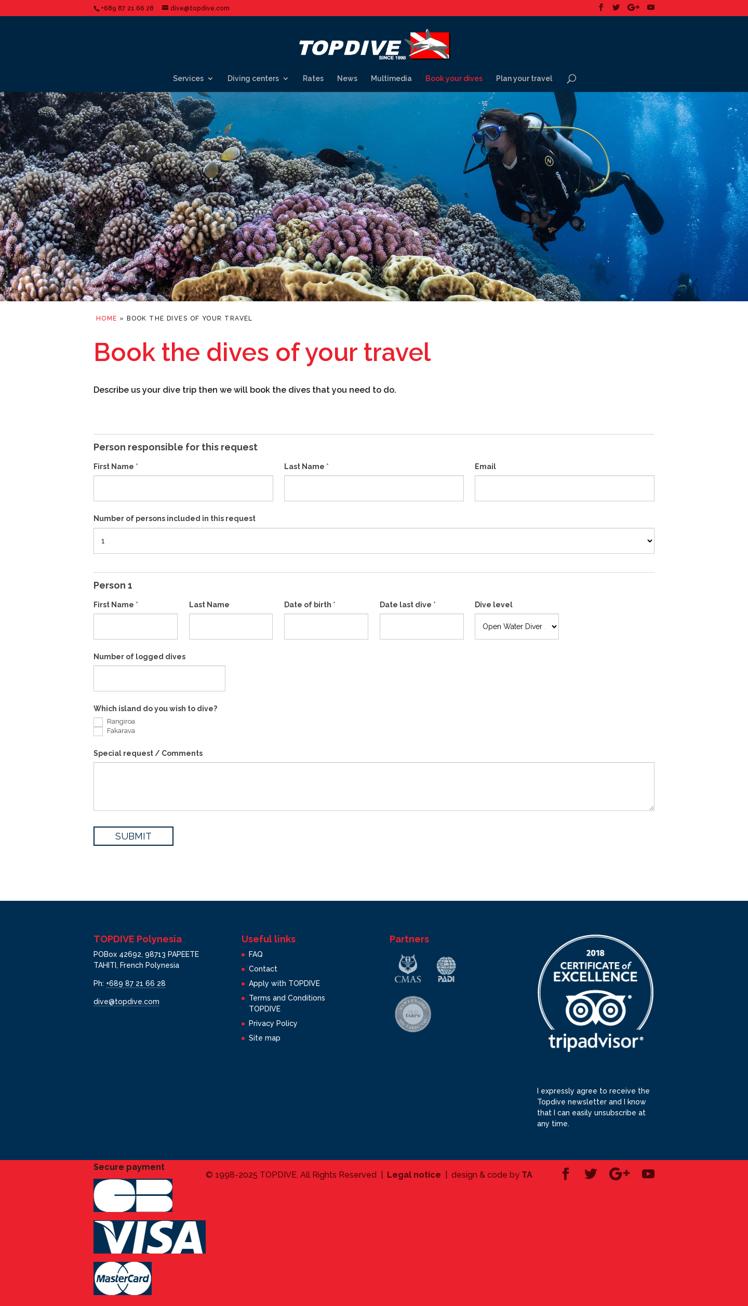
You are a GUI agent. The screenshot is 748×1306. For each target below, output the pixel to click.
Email (485, 466)
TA (527, 1175)
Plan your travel (524, 79)
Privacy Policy (273, 1023)
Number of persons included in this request (175, 518)
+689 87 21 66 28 (136, 983)
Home (106, 318)
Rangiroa (114, 722)
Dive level (494, 605)
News (347, 79)
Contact (263, 969)
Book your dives (454, 79)
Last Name (306, 466)
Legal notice (414, 1175)
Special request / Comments (148, 753)
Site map (264, 1038)
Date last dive (408, 605)
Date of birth (310, 605)
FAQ (256, 954)
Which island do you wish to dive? (155, 708)
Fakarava (114, 731)
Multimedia (391, 79)
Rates (313, 79)
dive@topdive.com (126, 1001)
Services (188, 79)
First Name (116, 466)
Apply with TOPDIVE (284, 983)
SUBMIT (133, 836)
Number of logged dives (139, 656)
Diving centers (253, 79)
